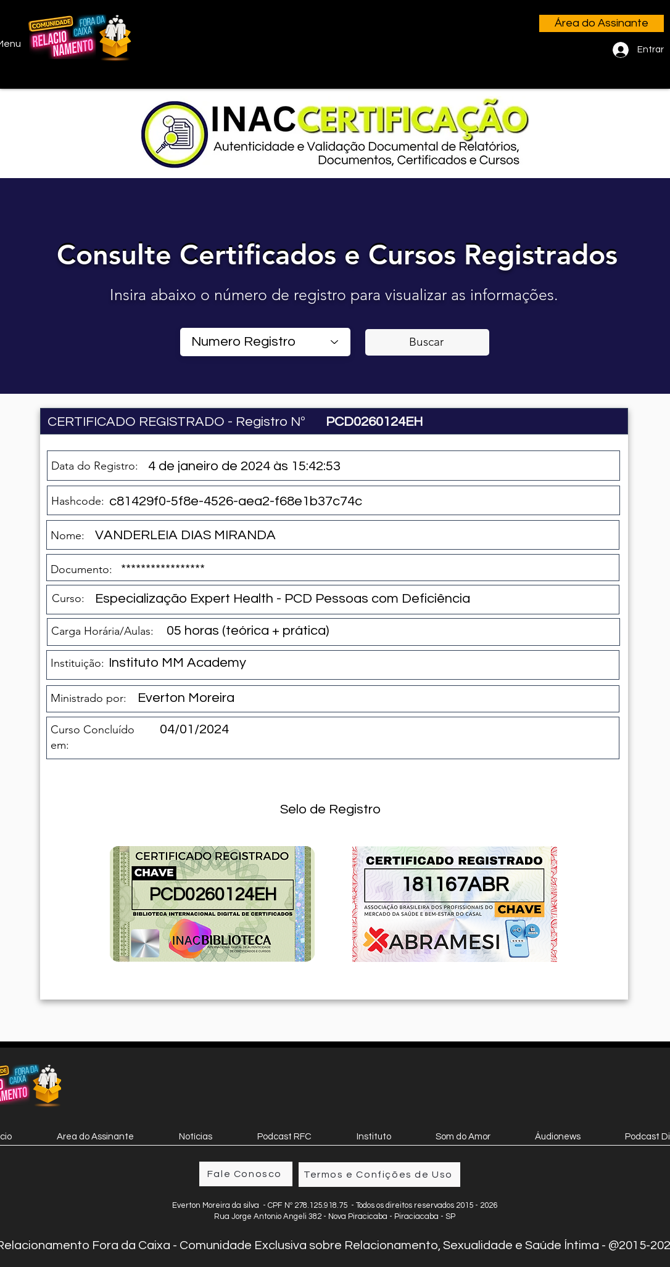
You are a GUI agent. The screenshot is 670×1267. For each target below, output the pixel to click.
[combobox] (265, 342)
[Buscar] (427, 342)
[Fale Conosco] (245, 1174)
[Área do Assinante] (601, 23)
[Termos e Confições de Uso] (379, 1174)
